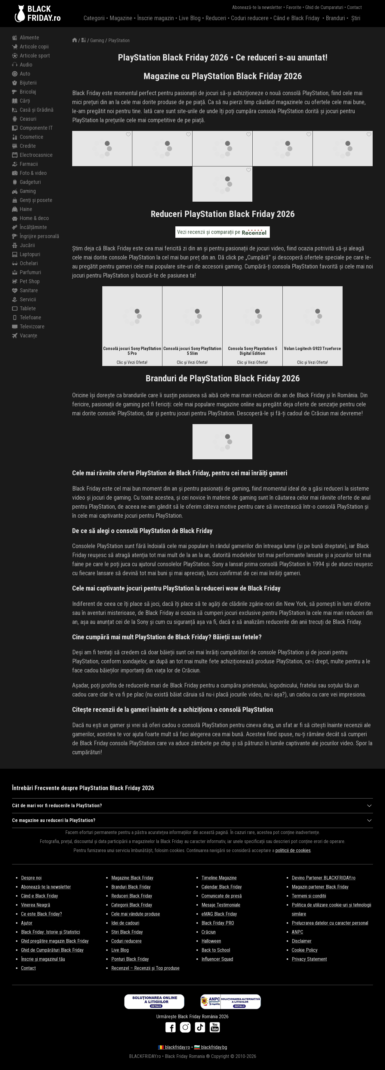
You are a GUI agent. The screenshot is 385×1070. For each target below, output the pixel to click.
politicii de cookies (293, 850)
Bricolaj (24, 91)
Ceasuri (24, 118)
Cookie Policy (305, 950)
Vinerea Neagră (35, 905)
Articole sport (31, 55)
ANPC (297, 932)
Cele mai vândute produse (135, 914)
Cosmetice (27, 136)
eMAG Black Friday (219, 914)
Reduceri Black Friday (131, 896)
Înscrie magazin (155, 18)
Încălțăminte (29, 227)
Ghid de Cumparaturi (324, 7)
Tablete (24, 308)
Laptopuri (26, 254)
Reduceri (215, 18)
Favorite (293, 7)
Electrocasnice (32, 155)
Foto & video (29, 173)
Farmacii (25, 164)
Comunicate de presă (222, 896)
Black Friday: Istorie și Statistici (50, 932)
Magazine (120, 18)
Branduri (335, 18)
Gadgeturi (26, 182)
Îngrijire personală (35, 236)
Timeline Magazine (219, 878)
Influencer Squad (217, 959)
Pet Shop (26, 281)
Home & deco (30, 218)
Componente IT (32, 127)
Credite (24, 145)
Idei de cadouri (125, 923)
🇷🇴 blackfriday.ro (174, 1047)
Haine (22, 209)
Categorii (94, 18)
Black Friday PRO (218, 923)
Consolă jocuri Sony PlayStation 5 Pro (132, 351)
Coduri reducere (250, 18)
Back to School (216, 950)
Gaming (24, 191)
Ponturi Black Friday (130, 959)
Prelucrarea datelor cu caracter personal (330, 923)
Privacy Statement (309, 959)
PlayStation (119, 40)
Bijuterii (24, 82)
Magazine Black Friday (132, 878)
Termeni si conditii (309, 896)
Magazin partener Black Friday (320, 887)
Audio (22, 64)
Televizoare (28, 326)
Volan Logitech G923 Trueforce (312, 348)
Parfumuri (26, 272)
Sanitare (25, 290)
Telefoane (26, 317)
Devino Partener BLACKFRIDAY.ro (324, 878)
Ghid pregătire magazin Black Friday (55, 941)
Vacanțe (24, 335)
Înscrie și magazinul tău (43, 959)
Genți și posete (32, 200)
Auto (21, 73)
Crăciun (209, 932)
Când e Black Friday (296, 18)
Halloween (211, 941)
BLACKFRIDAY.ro (44, 14)
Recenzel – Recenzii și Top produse (145, 968)
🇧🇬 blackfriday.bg (210, 1047)
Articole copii (30, 46)
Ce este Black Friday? (41, 914)
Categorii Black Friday (131, 905)
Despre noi (31, 878)
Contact (354, 7)
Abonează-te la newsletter (257, 7)
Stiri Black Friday (127, 932)
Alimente (25, 37)
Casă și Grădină (33, 109)
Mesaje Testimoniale (221, 905)
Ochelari (25, 263)
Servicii (24, 299)
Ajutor (26, 923)
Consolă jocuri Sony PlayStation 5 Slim (192, 351)
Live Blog (190, 18)
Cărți (21, 100)
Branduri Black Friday (131, 887)
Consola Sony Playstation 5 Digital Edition (252, 351)
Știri (355, 18)
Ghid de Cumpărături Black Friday (52, 950)
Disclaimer (302, 941)
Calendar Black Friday (222, 887)
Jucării (23, 245)
